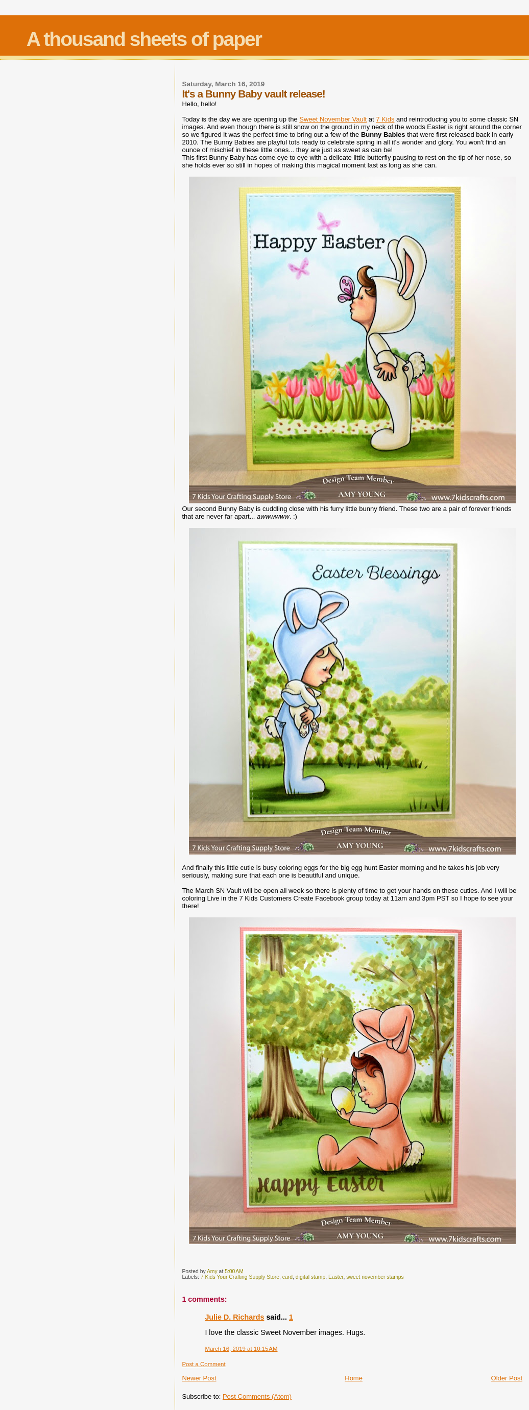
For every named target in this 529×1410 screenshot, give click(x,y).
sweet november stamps (375, 1277)
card (287, 1277)
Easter (335, 1277)
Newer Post (199, 1378)
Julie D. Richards (234, 1317)
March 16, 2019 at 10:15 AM (241, 1349)
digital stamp (310, 1277)
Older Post (506, 1378)
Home (354, 1378)
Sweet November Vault (333, 119)
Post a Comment (203, 1364)
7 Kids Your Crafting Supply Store (240, 1277)
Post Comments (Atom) (257, 1396)
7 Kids (385, 119)
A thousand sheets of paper (144, 39)
